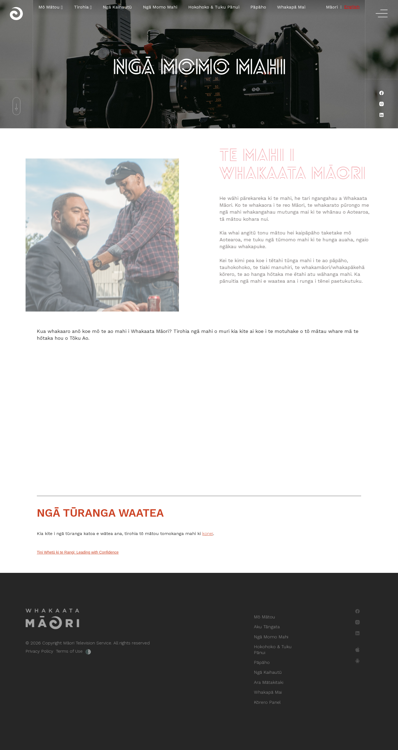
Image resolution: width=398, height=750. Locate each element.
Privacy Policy (30, 651)
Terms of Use (59, 651)
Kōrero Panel (268, 698)
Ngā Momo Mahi (160, 7)
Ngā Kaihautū (117, 7)
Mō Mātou (265, 621)
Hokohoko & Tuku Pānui (213, 7)
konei (207, 533)
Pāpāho (258, 7)
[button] (50, 7)
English (352, 6)
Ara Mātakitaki (269, 680)
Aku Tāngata (268, 630)
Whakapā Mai (291, 7)
